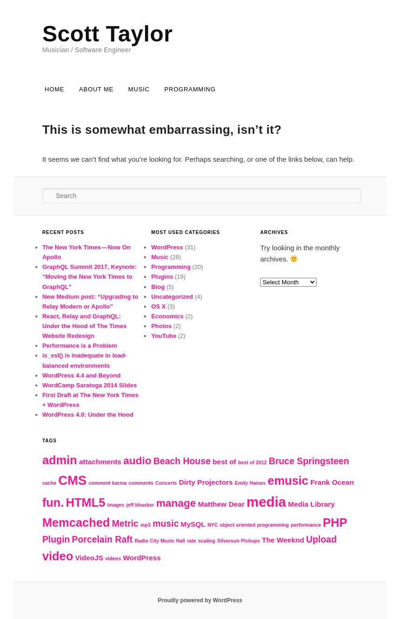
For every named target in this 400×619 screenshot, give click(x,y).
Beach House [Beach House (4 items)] (182, 461)
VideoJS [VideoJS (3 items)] (89, 558)
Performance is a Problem (79, 345)
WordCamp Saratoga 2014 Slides (89, 385)
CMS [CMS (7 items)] (72, 480)
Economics (167, 316)
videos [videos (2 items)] (113, 558)
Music (139, 89)
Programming (189, 89)
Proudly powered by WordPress (200, 600)
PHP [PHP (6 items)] (335, 522)
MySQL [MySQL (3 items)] (193, 524)
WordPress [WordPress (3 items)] (142, 558)
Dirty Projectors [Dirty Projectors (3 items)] (206, 482)
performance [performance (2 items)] (306, 525)
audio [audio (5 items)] (138, 461)
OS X (158, 306)
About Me (96, 89)
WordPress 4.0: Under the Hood (88, 414)
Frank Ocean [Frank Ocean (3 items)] (332, 482)
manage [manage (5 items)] (176, 503)
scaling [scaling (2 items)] (206, 540)
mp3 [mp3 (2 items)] (145, 525)
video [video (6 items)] (57, 556)
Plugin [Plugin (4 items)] (56, 539)
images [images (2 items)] (115, 505)
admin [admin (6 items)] (59, 460)
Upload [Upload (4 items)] (321, 539)
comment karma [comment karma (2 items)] (108, 483)
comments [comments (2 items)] (141, 483)
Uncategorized (172, 296)
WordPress (167, 247)
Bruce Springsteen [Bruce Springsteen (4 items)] (309, 461)
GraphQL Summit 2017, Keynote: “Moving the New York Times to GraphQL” (89, 276)
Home (54, 89)
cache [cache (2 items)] (49, 483)
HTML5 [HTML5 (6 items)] (85, 502)
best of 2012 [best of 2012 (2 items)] (252, 462)
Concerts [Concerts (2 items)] (166, 483)
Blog (158, 286)
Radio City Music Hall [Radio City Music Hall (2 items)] (160, 540)
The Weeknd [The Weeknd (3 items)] (283, 540)
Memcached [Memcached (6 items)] (76, 522)
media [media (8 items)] (266, 501)
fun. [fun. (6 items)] (53, 502)
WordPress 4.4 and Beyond (81, 375)
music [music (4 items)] (165, 523)
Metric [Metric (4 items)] (125, 523)
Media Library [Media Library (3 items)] (311, 504)
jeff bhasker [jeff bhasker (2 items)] (140, 505)
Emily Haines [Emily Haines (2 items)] (250, 483)
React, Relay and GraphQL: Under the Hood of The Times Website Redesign (84, 326)
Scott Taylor (107, 33)
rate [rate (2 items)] (191, 540)
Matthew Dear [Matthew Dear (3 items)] (221, 504)
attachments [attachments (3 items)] (100, 462)
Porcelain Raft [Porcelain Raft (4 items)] (102, 539)
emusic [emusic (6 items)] (288, 480)
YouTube (163, 335)
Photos (161, 326)
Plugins (162, 276)
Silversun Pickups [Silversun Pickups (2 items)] (238, 540)
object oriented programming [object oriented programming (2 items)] (254, 525)
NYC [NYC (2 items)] (212, 525)
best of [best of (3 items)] (224, 462)
